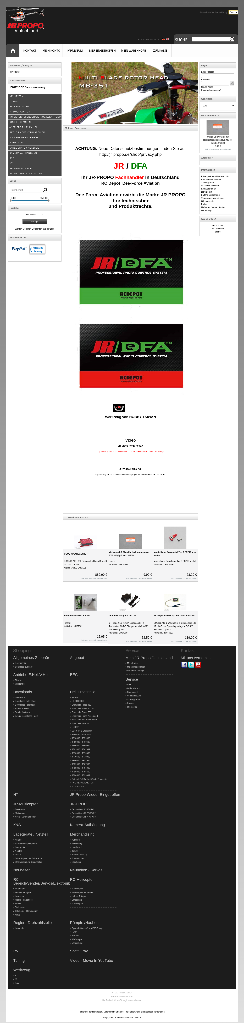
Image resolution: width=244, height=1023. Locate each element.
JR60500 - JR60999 (81, 745)
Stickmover (20, 907)
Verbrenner (20, 684)
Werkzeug (21, 970)
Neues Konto (207, 87)
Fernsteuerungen (23, 892)
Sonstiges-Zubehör (23, 667)
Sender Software (22, 712)
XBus (17, 915)
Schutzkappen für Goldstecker (29, 858)
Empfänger (20, 888)
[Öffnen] (24, 65)
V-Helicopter (77, 903)
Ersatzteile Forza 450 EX (83, 708)
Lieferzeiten (206, 192)
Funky (74, 932)
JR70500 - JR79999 (81, 757)
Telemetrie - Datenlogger (26, 911)
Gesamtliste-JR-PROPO (83, 809)
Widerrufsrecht (134, 688)
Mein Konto (51, 50)
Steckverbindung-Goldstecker (28, 862)
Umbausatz (77, 900)
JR (16, 979)
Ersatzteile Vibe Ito (80, 723)
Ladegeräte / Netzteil (30, 834)
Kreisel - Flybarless (23, 900)
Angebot (77, 658)
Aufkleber (76, 840)
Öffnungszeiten (208, 201)
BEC (74, 675)
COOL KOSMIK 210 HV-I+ (76, 554)
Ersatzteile (20, 809)
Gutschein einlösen (210, 186)
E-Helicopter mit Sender (82, 892)
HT (15, 795)
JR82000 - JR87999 (81, 764)
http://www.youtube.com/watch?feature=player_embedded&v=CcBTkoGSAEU (130, 474)
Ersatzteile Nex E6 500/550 (84, 719)
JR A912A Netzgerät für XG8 (122, 615)
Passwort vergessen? (211, 90)
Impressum (75, 50)
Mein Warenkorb (133, 50)
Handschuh (77, 847)
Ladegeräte (20, 847)
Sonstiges (76, 862)
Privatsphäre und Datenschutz (215, 176)
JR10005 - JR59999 (81, 738)
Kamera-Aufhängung (87, 825)
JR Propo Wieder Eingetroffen (95, 795)
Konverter (19, 896)
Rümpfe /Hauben (84, 923)
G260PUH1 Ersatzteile (82, 731)
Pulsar (18, 854)
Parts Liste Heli (22, 708)
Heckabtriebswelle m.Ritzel (77, 615)
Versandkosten (134, 696)
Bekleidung (77, 843)
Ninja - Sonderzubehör (25, 817)
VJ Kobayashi (78, 786)
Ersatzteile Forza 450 (81, 705)
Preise (204, 204)
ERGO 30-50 (78, 701)
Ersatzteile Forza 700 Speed (85, 716)
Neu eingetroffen (102, 50)
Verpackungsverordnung (212, 198)
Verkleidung (77, 943)
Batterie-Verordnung (210, 195)
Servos (18, 903)
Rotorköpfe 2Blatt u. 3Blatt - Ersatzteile (89, 779)
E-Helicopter (77, 888)
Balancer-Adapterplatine (26, 843)
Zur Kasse (160, 50)
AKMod (75, 697)
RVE (17, 951)
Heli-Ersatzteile (82, 692)
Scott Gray (79, 951)
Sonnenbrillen (78, 858)
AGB (129, 684)
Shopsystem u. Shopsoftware (116, 1017)
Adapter (18, 840)
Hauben (75, 935)
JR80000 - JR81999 (81, 760)
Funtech (75, 727)
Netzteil (18, 851)
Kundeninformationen (211, 179)
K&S (17, 825)
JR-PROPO (80, 804)
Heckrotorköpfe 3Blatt (81, 734)
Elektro (18, 680)
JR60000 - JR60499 (81, 742)
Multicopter (20, 813)
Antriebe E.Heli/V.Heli (31, 675)
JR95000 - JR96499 (81, 772)
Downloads (22, 692)
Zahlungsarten (207, 182)
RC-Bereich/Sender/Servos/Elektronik (41, 881)
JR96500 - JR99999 (81, 775)
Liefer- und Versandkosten (213, 207)
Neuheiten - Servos (86, 870)
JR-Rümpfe (77, 939)
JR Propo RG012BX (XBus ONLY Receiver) (174, 615)
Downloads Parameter (25, 705)
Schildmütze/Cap (79, 854)
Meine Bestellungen (136, 667)
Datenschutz (133, 692)
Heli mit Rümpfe (79, 896)
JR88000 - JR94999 (81, 768)
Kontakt (29, 50)
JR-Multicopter (25, 804)
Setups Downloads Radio (26, 716)
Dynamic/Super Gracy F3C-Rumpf (87, 928)
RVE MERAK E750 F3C (83, 783)
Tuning (19, 960)
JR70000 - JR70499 (81, 753)
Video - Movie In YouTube (91, 960)
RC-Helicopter (82, 879)
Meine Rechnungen (136, 670)
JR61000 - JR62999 (81, 749)
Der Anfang (206, 210)
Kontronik (19, 928)
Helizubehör (20, 663)
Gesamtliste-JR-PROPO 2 (84, 813)
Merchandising (82, 834)
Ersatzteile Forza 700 (81, 712)
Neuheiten (21, 870)
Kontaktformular (208, 189)
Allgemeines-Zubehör (31, 658)
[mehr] (76, 564)
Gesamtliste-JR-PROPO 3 (84, 817)
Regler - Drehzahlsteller (33, 923)
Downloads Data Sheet (25, 701)
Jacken (75, 851)
